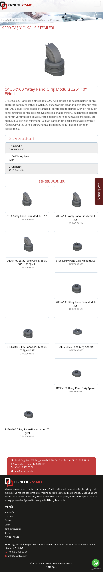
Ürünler (15, 20)
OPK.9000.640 (76, 291)
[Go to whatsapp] (95, 563)
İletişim (8, 533)
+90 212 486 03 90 (24, 467)
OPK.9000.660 (76, 334)
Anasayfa (5, 20)
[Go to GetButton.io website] (96, 569)
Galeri (7, 524)
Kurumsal (9, 516)
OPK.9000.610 (76, 205)
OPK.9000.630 (76, 248)
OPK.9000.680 (27, 419)
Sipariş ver (98, 191)
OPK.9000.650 (27, 336)
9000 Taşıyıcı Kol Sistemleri (48, 20)
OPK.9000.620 (27, 250)
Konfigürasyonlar (13, 528)
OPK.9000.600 (27, 203)
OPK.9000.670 (76, 375)
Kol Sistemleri (27, 20)
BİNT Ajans (51, 567)
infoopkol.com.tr (24, 471)
